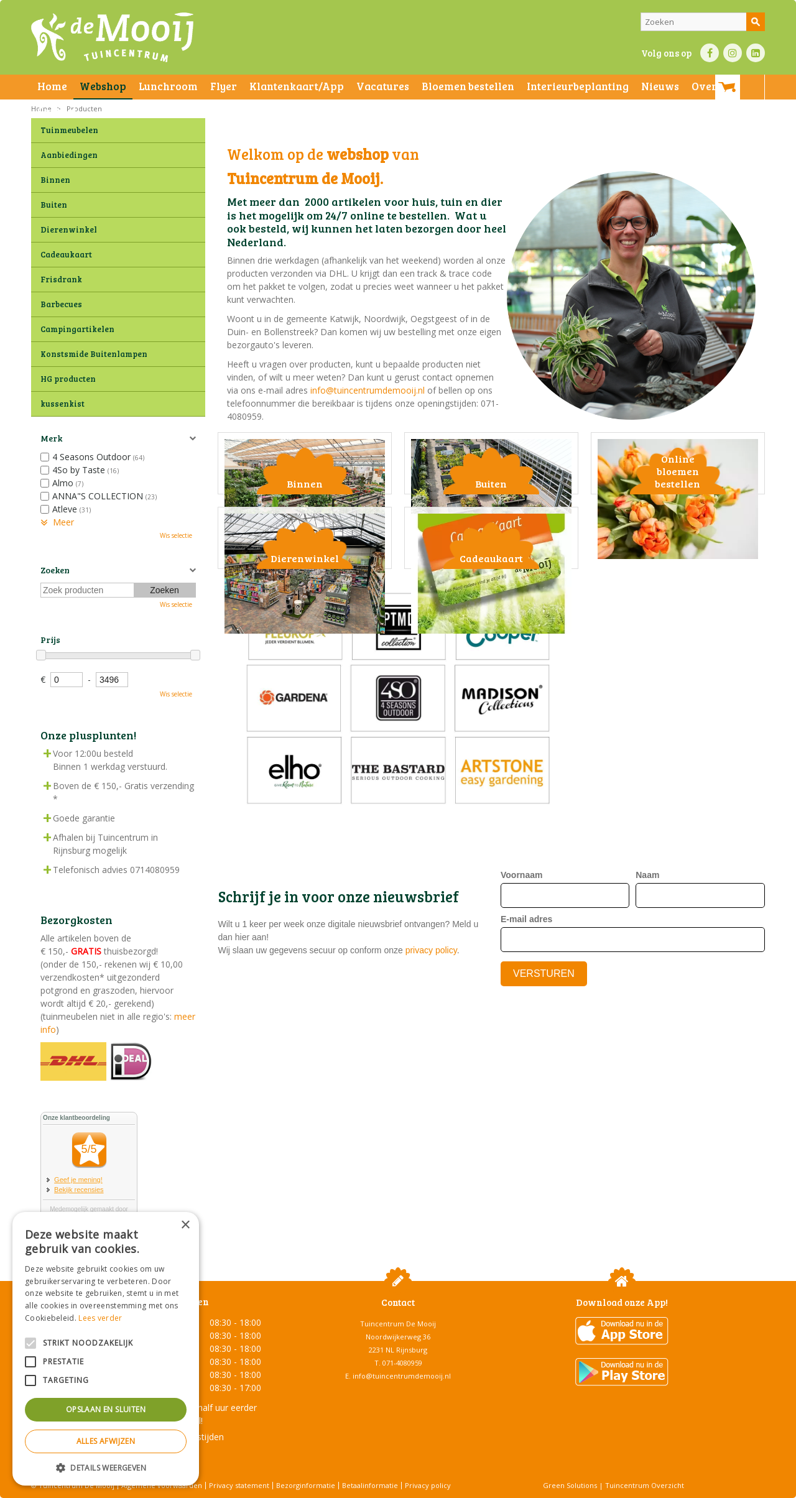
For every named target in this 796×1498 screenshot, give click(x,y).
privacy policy (431, 1094)
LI (755, 53)
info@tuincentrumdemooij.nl (367, 390)
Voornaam (521, 1018)
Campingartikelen (77, 329)
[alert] (105, 1349)
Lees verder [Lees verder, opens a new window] (100, 1318)
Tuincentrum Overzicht (644, 1485)
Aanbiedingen (69, 154)
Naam (647, 1018)
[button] (106, 1467)
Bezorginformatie (305, 1485)
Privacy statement (239, 1485)
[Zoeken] (703, 21)
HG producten (68, 378)
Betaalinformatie (370, 1485)
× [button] (185, 1225)
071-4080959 (402, 1362)
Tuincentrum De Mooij (398, 1323)
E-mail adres (526, 1062)
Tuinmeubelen (69, 130)
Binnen (55, 179)
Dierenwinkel (68, 229)
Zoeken (55, 570)
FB (709, 53)
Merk (51, 438)
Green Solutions (570, 1485)
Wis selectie (176, 535)
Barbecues (61, 304)
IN (732, 53)
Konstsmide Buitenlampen (93, 353)
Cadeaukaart (66, 254)
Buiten (53, 204)
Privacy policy (428, 1485)
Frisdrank (61, 279)
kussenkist (62, 403)
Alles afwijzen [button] (106, 1441)
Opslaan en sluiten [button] (106, 1409)
